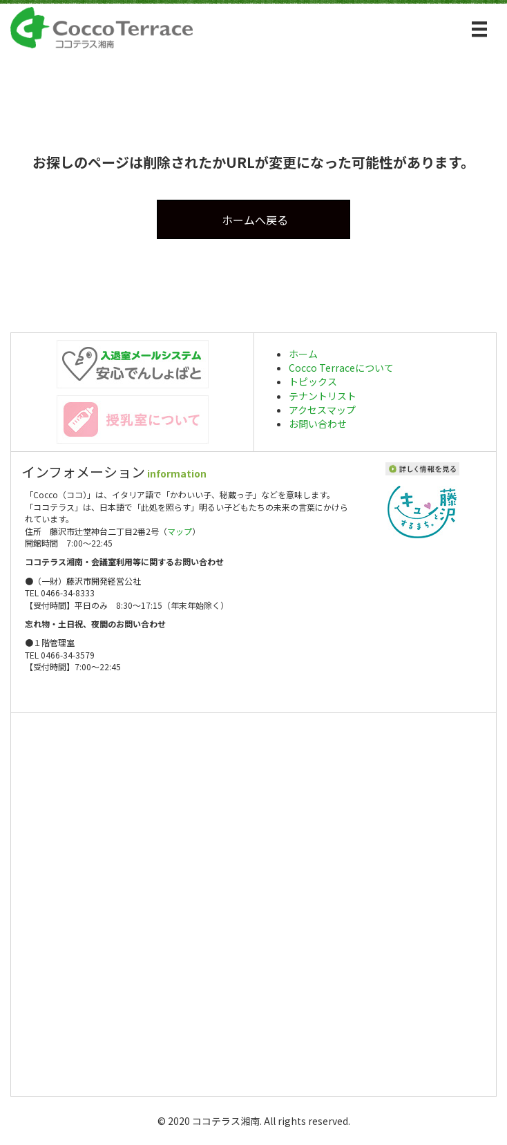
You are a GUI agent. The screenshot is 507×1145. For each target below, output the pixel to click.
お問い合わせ (318, 423)
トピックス (313, 381)
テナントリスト (322, 396)
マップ (179, 531)
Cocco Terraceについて (341, 368)
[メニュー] (479, 29)
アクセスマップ (322, 410)
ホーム (303, 354)
